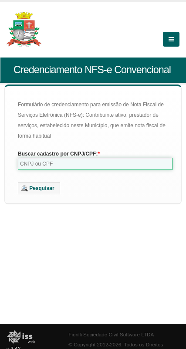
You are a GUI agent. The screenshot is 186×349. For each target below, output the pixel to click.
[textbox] (95, 164)
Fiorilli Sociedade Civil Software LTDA (111, 334)
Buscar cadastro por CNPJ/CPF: (58, 154)
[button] (39, 188)
